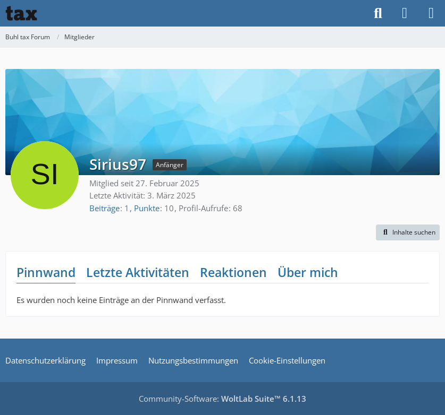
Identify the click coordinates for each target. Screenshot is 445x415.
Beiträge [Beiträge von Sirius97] (104, 208)
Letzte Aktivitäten (137, 272)
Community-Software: (222, 398)
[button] (408, 232)
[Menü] (431, 13)
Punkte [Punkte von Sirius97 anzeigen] (146, 208)
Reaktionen (233, 272)
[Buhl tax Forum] (21, 13)
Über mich (308, 272)
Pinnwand (45, 272)
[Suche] (378, 13)
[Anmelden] (404, 13)
